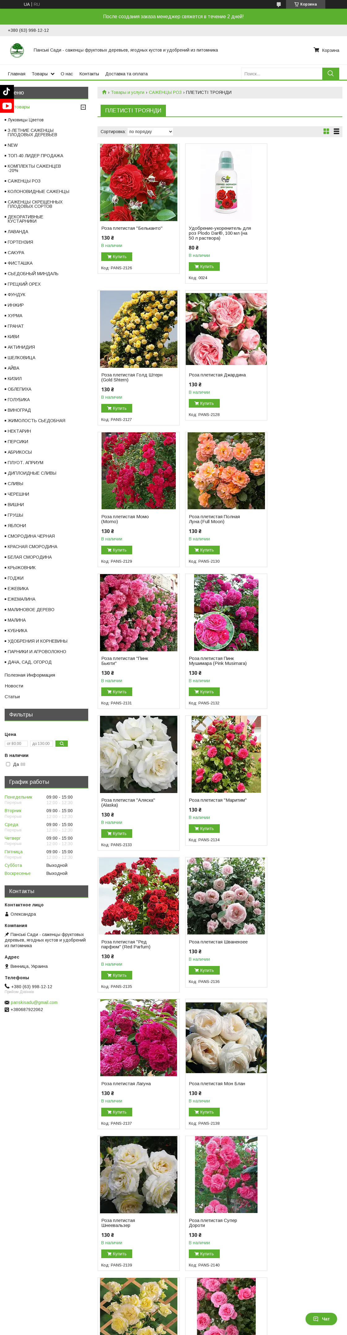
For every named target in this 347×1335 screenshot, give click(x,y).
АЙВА (13, 368)
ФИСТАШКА (20, 263)
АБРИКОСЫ (20, 452)
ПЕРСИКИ (18, 441)
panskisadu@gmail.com (34, 1002)
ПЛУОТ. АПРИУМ (25, 462)
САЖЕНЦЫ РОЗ (165, 92)
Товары (40, 73)
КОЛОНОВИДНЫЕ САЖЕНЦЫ (38, 191)
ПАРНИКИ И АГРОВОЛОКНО (37, 651)
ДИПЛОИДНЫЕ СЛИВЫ (32, 473)
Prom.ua (200, 1323)
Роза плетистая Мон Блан (212, 800)
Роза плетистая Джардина (129, 374)
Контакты (89, 73)
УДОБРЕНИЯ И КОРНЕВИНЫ (37, 641)
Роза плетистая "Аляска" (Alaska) (295, 519)
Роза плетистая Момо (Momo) (208, 377)
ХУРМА (15, 315)
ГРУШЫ (15, 515)
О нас (67, 73)
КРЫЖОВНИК (22, 567)
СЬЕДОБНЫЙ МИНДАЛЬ (33, 273)
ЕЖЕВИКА (18, 588)
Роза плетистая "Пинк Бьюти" (124, 519)
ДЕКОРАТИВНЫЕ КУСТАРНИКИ (25, 219)
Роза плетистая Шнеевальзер (284, 803)
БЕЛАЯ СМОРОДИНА (30, 557)
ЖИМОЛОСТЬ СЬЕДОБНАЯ (36, 420)
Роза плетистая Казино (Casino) (293, 1086)
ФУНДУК (16, 294)
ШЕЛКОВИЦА (21, 357)
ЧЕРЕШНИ (18, 494)
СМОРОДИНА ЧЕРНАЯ (31, 536)
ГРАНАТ (16, 326)
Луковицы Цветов (26, 119)
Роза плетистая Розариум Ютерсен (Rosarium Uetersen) (296, 1235)
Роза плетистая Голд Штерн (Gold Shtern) (291, 231)
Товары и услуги (127, 92)
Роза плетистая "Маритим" (130, 658)
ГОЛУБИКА (19, 399)
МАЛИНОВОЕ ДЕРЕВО (31, 609)
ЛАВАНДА (18, 231)
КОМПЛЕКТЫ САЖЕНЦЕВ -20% (34, 168)
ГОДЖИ (16, 578)
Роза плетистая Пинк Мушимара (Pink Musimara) (213, 519)
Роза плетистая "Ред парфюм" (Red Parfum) (209, 661)
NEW (13, 145)
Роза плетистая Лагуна (126, 800)
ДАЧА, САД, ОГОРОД (30, 662)
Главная (16, 73)
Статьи (12, 696)
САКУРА (16, 252)
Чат (321, 1319)
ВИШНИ (16, 504)
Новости (14, 685)
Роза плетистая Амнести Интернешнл (127, 1086)
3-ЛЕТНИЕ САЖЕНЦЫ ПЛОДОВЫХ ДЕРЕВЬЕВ (32, 132)
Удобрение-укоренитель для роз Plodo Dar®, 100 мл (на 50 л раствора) (211, 233)
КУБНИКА (17, 630)
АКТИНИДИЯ (21, 347)
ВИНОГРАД (19, 410)
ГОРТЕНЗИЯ (20, 242)
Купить (120, 261)
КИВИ (13, 336)
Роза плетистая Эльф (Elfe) (208, 944)
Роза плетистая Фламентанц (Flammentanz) (201, 1088)
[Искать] (330, 74)
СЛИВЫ (15, 483)
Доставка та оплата (126, 73)
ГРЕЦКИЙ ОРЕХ (24, 284)
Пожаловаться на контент (224, 1329)
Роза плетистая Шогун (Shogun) (125, 1233)
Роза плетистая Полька (209, 1230)
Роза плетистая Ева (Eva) (295, 941)
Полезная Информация (30, 675)
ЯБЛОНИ (17, 525)
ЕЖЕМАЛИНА (21, 599)
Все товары (17, 106)
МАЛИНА (17, 620)
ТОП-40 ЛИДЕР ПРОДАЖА (35, 155)
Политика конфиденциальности (277, 1329)
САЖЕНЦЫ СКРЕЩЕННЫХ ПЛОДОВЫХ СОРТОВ (35, 204)
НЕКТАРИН (19, 431)
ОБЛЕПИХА (19, 389)
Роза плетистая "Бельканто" (118, 231)
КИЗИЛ (15, 378)
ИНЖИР (16, 305)
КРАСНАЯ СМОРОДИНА (32, 546)
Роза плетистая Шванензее (284, 661)
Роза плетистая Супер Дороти (125, 944)
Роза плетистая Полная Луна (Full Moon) (293, 377)
